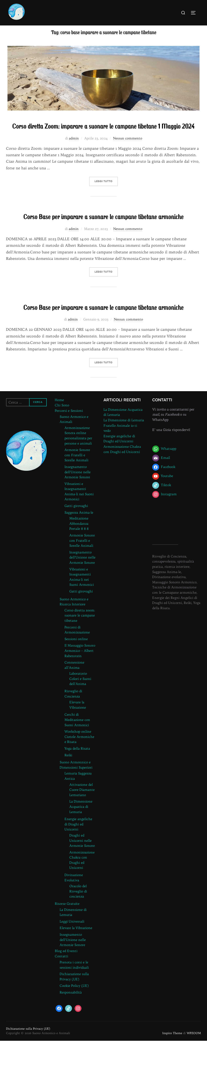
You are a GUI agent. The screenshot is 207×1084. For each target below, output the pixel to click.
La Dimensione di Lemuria (124, 463)
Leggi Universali (72, 965)
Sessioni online (76, 682)
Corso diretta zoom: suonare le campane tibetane (79, 658)
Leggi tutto (106, 200)
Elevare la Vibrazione (76, 971)
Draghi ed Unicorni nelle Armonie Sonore (82, 883)
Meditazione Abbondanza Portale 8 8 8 (79, 567)
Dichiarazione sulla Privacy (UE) (28, 1072)
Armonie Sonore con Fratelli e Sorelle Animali (77, 498)
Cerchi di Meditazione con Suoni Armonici (77, 763)
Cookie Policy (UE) (74, 1029)
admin (74, 158)
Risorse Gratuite (67, 947)
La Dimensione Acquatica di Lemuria (80, 850)
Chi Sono (62, 449)
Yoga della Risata (77, 792)
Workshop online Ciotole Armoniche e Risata (79, 780)
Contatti (61, 1000)
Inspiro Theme (172, 1076)
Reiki (68, 798)
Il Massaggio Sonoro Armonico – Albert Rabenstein (79, 694)
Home (59, 443)
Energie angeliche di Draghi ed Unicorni (78, 867)
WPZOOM (194, 1076)
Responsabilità (71, 1035)
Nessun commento (127, 158)
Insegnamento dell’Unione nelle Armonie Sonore (77, 515)
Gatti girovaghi (76, 549)
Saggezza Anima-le (78, 556)
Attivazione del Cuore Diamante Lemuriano (82, 833)
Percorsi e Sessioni (69, 454)
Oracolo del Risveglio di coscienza (78, 934)
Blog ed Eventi (66, 994)
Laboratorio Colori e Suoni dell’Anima (80, 722)
